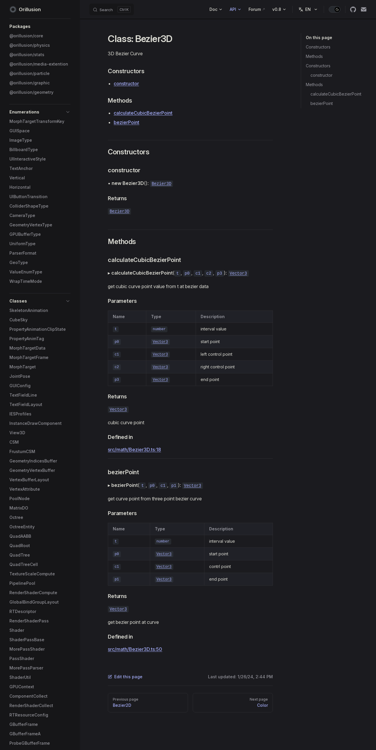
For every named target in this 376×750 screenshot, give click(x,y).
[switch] (334, 9)
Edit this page (125, 676)
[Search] (111, 9)
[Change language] (308, 9)
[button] (39, 26)
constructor (321, 75)
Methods (314, 56)
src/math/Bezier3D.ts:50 (135, 649)
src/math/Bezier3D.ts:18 (134, 449)
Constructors (318, 46)
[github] (353, 9)
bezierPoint (321, 103)
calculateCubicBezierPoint (335, 93)
